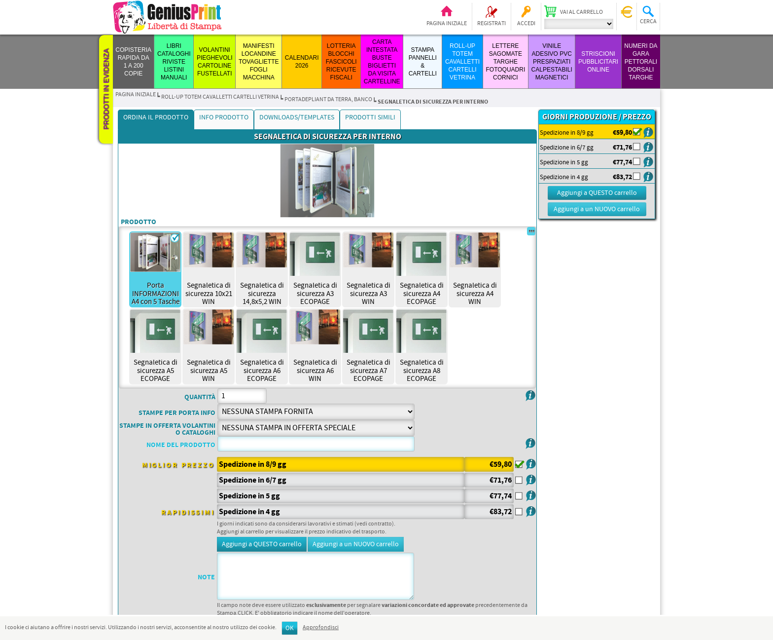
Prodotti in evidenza (106, 89)
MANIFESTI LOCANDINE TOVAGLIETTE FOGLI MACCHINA (259, 61)
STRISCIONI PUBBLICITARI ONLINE (598, 61)
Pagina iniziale (446, 24)
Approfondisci (321, 628)
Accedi (526, 24)
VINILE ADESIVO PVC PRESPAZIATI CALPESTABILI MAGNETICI (551, 61)
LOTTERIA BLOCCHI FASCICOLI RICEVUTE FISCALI (341, 61)
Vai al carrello (581, 12)
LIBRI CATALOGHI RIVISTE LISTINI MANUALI (174, 61)
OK (289, 628)
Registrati (491, 24)
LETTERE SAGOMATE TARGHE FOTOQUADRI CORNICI (505, 61)
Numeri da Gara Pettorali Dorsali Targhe (640, 61)
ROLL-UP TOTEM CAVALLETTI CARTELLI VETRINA (462, 61)
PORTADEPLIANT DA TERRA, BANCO (328, 100)
